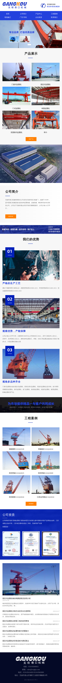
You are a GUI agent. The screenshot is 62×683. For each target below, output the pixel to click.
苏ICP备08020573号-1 (31, 680)
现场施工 (7, 17)
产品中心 (38, 14)
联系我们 (54, 17)
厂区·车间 (23, 17)
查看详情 (10, 216)
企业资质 (38, 17)
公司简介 (23, 14)
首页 (7, 14)
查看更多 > (5, 527)
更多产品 (31, 139)
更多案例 (31, 503)
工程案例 (54, 14)
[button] (29, 44)
